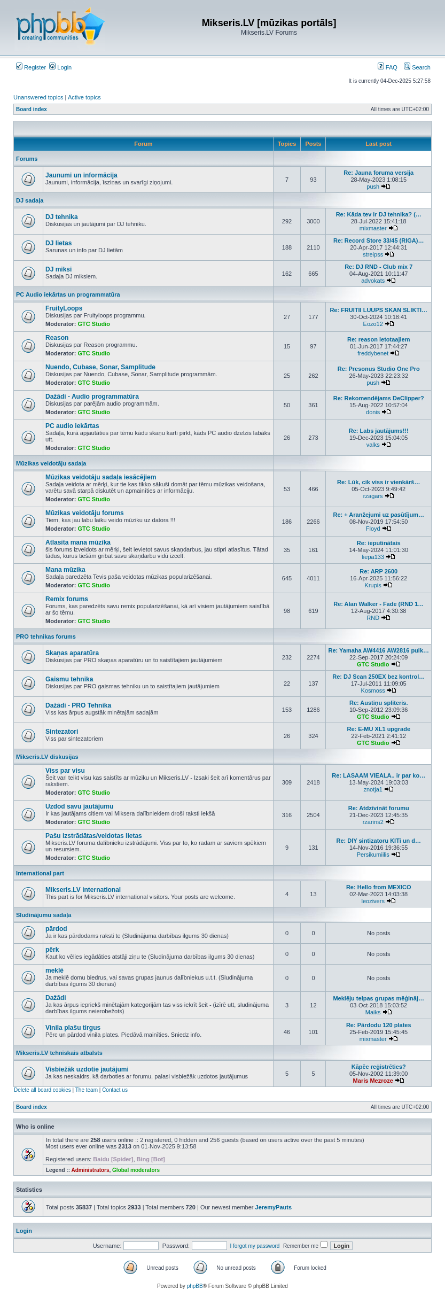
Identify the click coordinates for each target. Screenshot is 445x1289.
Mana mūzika (65, 569)
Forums (26, 159)
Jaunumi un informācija (81, 175)
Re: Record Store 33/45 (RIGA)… (378, 240)
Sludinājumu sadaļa (43, 915)
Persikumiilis (373, 854)
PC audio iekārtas (72, 426)
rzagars (373, 496)
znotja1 (372, 789)
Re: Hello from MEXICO (378, 887)
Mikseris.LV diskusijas (47, 757)
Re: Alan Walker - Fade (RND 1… (378, 604)
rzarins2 (373, 822)
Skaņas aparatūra (72, 653)
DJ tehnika (61, 217)
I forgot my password (255, 1246)
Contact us (115, 1090)
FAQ (387, 67)
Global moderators (136, 1170)
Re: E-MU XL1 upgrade (378, 729)
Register (31, 67)
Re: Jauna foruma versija (378, 172)
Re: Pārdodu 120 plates (378, 1025)
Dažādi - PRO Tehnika (78, 705)
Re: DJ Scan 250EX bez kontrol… (378, 676)
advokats (373, 280)
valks (373, 444)
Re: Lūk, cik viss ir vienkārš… (378, 482)
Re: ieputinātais (379, 543)
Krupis (373, 585)
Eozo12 (373, 324)
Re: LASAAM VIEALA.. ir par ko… (378, 775)
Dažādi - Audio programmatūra (92, 396)
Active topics (84, 97)
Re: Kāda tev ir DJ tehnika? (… (378, 214)
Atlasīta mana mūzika (78, 542)
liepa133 (373, 557)
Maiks (373, 1012)
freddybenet (372, 353)
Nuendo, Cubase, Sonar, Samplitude (100, 367)
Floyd (373, 528)
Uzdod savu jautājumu (79, 806)
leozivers (373, 901)
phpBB (195, 1286)
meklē (54, 970)
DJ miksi (58, 269)
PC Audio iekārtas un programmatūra (68, 294)
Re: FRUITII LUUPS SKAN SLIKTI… (378, 310)
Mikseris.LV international (83, 890)
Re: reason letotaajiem (378, 339)
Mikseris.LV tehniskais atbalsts (59, 1053)
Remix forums (66, 599)
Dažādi (55, 997)
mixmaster (373, 228)
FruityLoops (63, 308)
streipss (373, 254)
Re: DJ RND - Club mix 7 (378, 266)
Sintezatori (61, 731)
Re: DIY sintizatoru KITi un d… (378, 840)
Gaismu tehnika (69, 679)
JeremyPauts (273, 1207)
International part (40, 873)
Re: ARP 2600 (378, 571)
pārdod (56, 929)
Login (60, 67)
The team (86, 1090)
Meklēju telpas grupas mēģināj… (378, 998)
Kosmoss (373, 690)
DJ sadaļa (29, 200)
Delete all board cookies (42, 1090)
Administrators (90, 1170)
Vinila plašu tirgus (72, 1027)
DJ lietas (58, 243)
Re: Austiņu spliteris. (378, 703)
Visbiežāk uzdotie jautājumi (87, 1069)
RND (372, 618)
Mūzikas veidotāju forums (84, 513)
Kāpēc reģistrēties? (379, 1066)
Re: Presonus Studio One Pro (379, 369)
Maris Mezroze (373, 1080)
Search (417, 67)
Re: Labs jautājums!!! (379, 431)
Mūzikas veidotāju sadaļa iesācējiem (100, 477)
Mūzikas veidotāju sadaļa (51, 463)
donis (373, 412)
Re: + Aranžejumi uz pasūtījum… (378, 514)
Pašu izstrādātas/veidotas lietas (93, 836)
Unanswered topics (38, 97)
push (372, 186)
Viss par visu (65, 770)
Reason (56, 337)
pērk (52, 949)
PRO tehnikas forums (46, 636)
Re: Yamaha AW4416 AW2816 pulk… (378, 650)
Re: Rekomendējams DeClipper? (378, 398)
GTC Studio (94, 324)
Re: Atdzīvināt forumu (378, 808)
